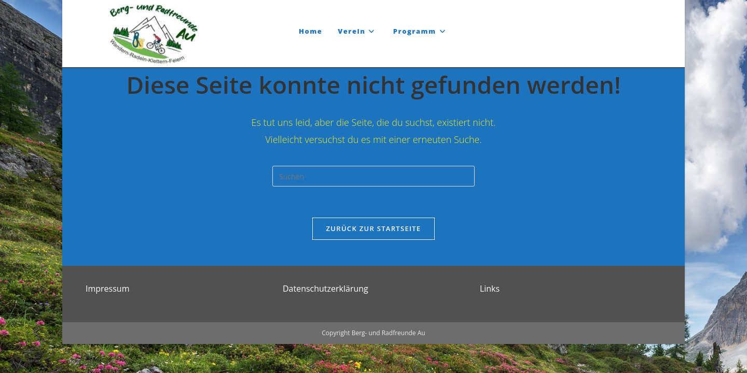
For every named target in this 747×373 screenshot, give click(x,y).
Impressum (107, 317)
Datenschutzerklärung (325, 317)
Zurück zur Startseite (373, 228)
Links (490, 317)
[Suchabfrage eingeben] (373, 176)
